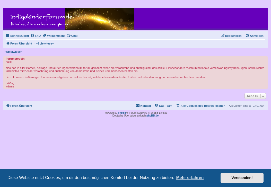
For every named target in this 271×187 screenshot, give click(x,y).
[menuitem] (35, 36)
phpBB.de (152, 115)
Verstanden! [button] (242, 178)
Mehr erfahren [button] (190, 177)
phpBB (122, 112)
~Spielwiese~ (13, 51)
